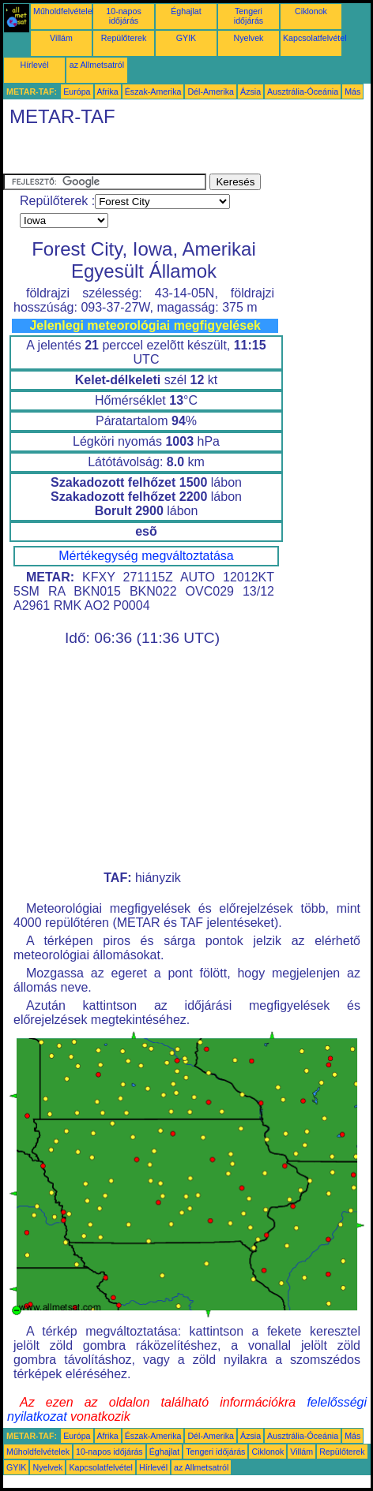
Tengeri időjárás (248, 15)
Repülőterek (123, 38)
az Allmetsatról (97, 64)
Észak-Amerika (153, 91)
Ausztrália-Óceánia (302, 91)
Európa (76, 91)
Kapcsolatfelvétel (315, 38)
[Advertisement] (129, 154)
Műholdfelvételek (64, 11)
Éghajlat (186, 11)
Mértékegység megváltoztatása (145, 555)
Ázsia (250, 91)
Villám (61, 38)
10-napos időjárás (123, 15)
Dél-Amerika (210, 91)
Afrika (108, 91)
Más (352, 91)
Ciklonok (311, 11)
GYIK (186, 38)
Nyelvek (249, 38)
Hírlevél (34, 64)
